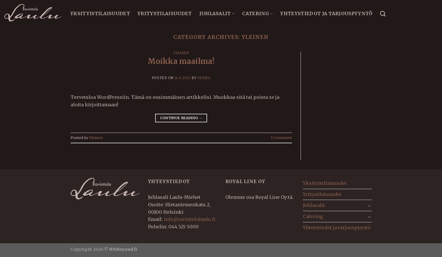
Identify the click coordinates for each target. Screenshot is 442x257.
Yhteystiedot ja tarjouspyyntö (326, 13)
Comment (281, 137)
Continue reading (181, 118)
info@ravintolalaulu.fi (189, 219)
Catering (257, 13)
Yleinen (181, 53)
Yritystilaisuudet (164, 13)
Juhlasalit (217, 13)
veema (204, 78)
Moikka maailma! (181, 61)
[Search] (382, 13)
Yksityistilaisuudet (100, 13)
